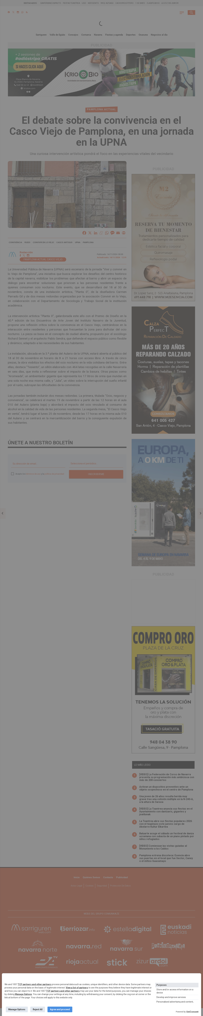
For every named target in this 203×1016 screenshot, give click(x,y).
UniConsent (192, 1012)
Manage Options (23, 994)
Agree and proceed (60, 1009)
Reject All (37, 1009)
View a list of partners (77, 987)
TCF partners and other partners (34, 984)
